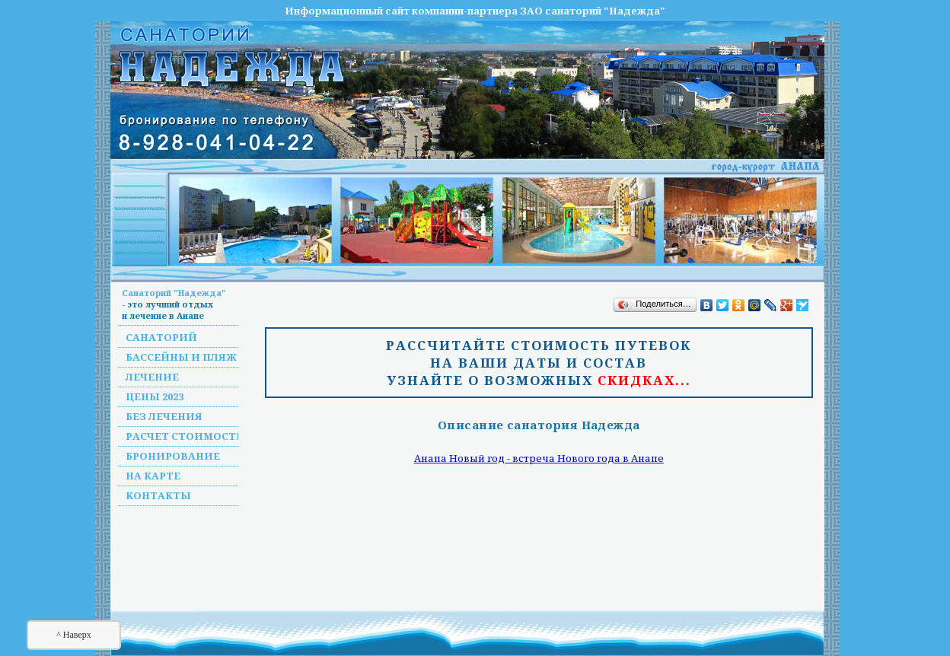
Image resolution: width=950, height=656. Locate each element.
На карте (153, 475)
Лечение (152, 377)
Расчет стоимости (185, 436)
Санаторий (161, 337)
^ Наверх (73, 634)
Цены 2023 (154, 396)
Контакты (158, 495)
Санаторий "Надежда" (174, 292)
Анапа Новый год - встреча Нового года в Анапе (539, 458)
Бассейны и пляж (181, 357)
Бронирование (173, 456)
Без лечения (164, 416)
